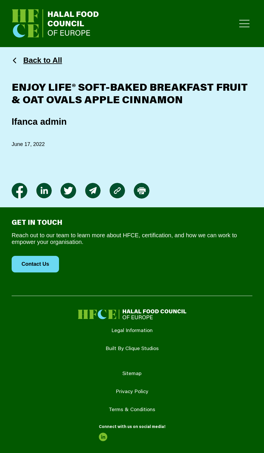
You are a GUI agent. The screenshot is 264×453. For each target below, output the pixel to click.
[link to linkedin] (44, 191)
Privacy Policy (132, 392)
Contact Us (35, 264)
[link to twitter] (68, 191)
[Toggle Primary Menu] (244, 23)
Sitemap (132, 374)
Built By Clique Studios (132, 349)
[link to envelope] (93, 191)
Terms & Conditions (132, 410)
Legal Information (132, 330)
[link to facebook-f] (19, 191)
